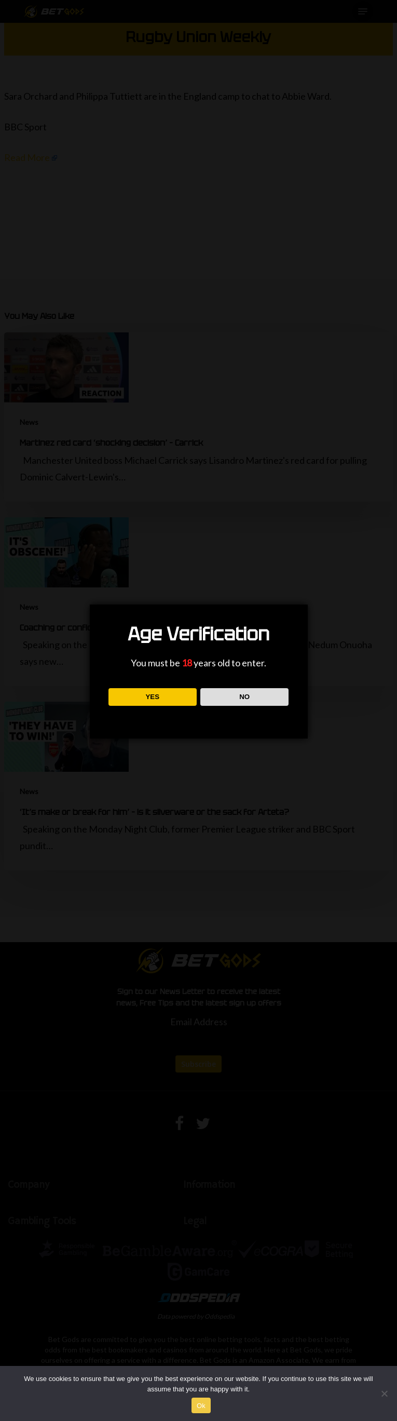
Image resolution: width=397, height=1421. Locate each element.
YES (152, 697)
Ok (201, 1406)
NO (244, 697)
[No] (384, 1393)
